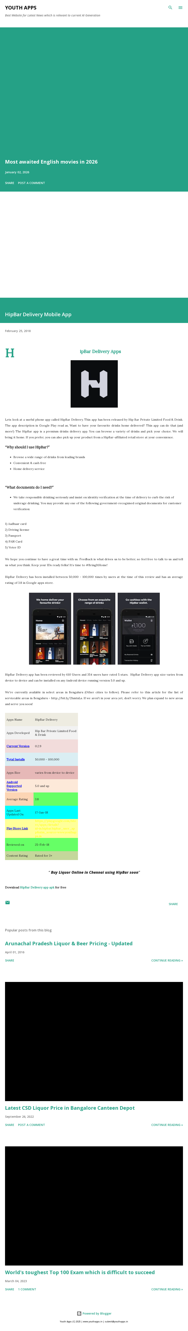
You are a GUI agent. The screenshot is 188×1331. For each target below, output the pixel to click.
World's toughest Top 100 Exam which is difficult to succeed (80, 1272)
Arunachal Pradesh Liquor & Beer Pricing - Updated (69, 943)
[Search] (170, 7)
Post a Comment (31, 183)
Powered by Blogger (94, 1313)
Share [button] (9, 183)
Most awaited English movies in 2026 (51, 161)
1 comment (27, 1289)
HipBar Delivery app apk (37, 887)
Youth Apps (20, 7)
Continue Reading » (167, 960)
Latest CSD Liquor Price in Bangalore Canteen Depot (70, 1107)
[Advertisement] (94, 250)
